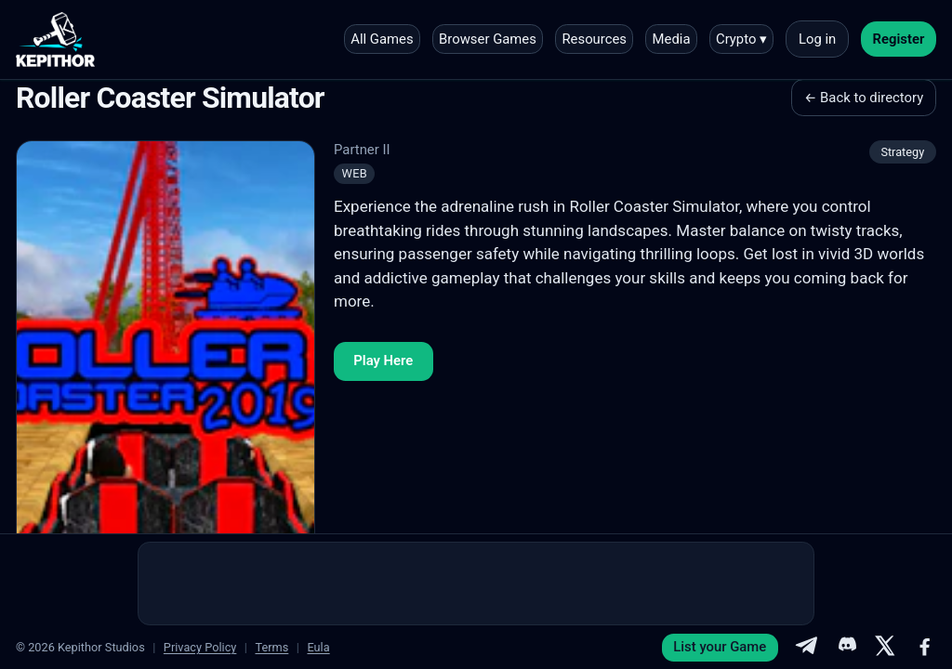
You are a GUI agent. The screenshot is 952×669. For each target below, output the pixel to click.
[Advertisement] (476, 583)
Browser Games (487, 39)
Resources (594, 39)
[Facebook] (925, 648)
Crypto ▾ (741, 39)
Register (899, 39)
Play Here (383, 360)
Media (672, 39)
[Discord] (846, 648)
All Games (381, 39)
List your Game (719, 646)
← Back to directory (863, 97)
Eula (318, 647)
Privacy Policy (200, 647)
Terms (271, 647)
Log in (817, 39)
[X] (885, 648)
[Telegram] (806, 648)
